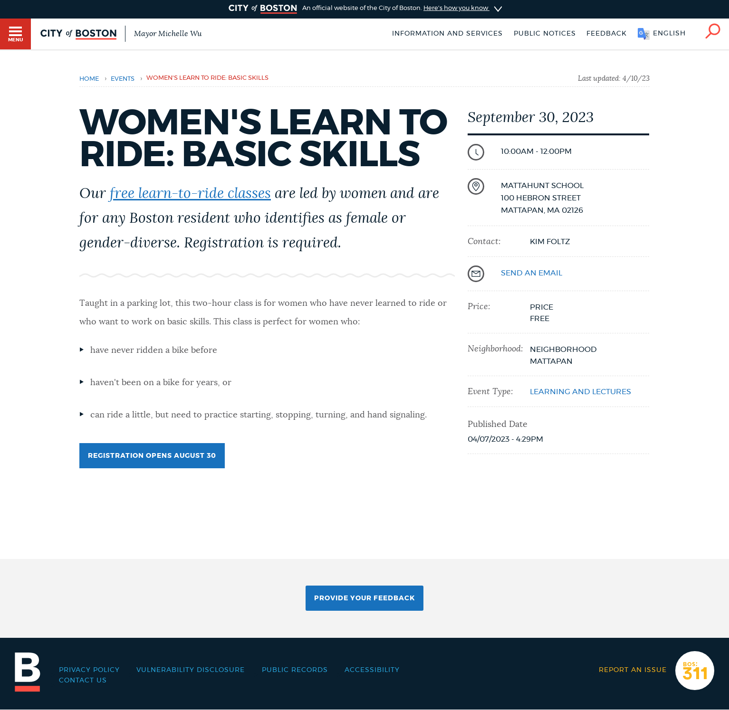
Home (89, 79)
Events (122, 79)
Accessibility (372, 670)
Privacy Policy (89, 670)
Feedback (606, 33)
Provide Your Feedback (364, 598)
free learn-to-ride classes (190, 194)
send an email (531, 273)
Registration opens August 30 (156, 460)
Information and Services (447, 33)
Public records (295, 670)
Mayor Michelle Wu (167, 34)
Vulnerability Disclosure (190, 670)
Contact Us (83, 680)
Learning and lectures (580, 392)
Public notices (545, 33)
